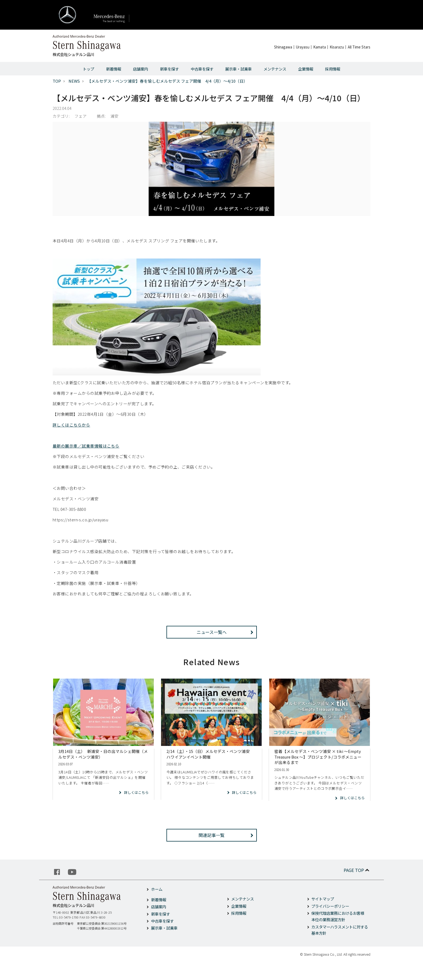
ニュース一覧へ (212, 632)
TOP (57, 81)
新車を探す (169, 69)
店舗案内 (140, 69)
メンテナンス (275, 69)
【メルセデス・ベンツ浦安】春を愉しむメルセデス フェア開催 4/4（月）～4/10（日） (167, 81)
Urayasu (302, 47)
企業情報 (305, 69)
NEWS (74, 81)
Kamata (319, 47)
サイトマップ (322, 899)
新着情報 (113, 69)
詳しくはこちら (136, 792)
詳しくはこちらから (71, 425)
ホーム (156, 889)
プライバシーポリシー (330, 906)
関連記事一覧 (211, 835)
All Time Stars (359, 47)
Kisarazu (337, 47)
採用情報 (332, 69)
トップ (88, 69)
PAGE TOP (357, 870)
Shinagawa (283, 47)
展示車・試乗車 (238, 69)
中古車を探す (202, 69)
